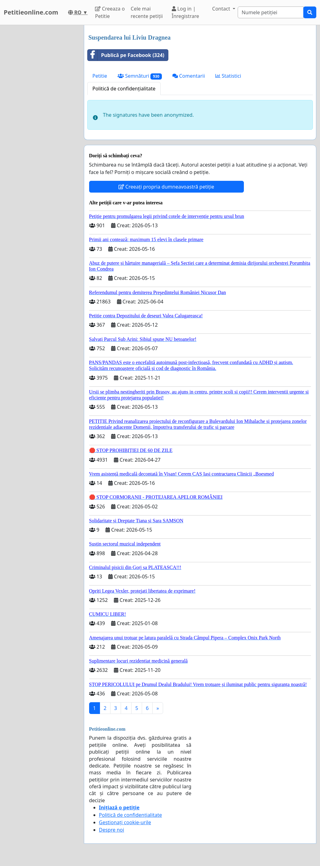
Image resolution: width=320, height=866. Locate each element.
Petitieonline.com (31, 12)
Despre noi (111, 829)
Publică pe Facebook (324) (126, 55)
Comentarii (188, 75)
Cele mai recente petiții (147, 12)
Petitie (100, 75)
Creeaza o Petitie (110, 12)
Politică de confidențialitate (124, 88)
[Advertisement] (40, 118)
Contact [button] (221, 8)
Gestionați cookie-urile (125, 822)
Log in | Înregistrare (185, 12)
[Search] (271, 12)
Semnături (140, 76)
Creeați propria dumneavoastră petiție (166, 186)
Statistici (228, 75)
